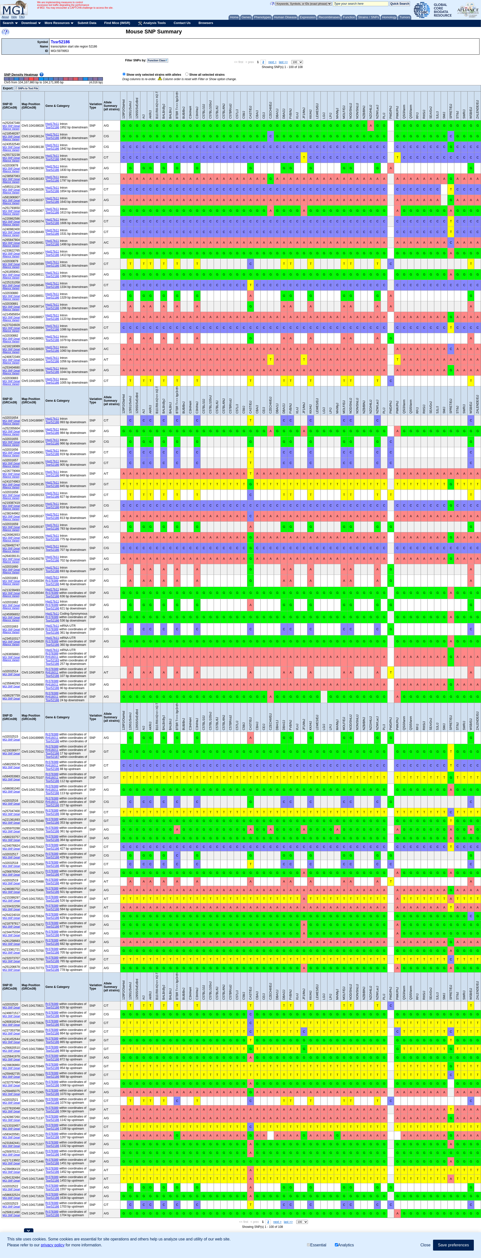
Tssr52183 (52, 660)
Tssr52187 (52, 757)
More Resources (57, 23)
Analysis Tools (152, 23)
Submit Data (87, 23)
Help (14, 16)
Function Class (158, 60)
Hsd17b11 (52, 124)
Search (8, 23)
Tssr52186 (60, 42)
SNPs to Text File (26, 88)
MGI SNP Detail (11, 126)
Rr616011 (52, 657)
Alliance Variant (11, 128)
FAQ (22, 16)
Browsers (206, 23)
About (5, 16)
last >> (283, 62)
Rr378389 (52, 580)
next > (272, 62)
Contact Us (182, 23)
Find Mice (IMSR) (117, 23)
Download (29, 23)
